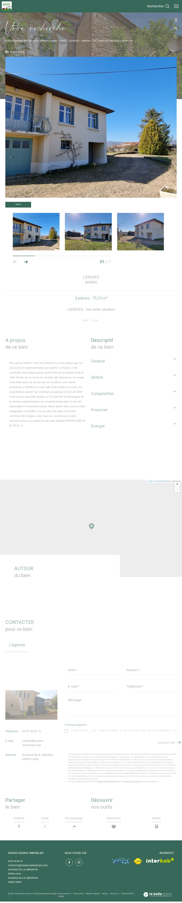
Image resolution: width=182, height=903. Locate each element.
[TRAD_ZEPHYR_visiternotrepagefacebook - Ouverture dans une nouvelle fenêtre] (68, 863)
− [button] (177, 490)
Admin (105, 895)
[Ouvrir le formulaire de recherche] (158, 6)
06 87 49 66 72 (31, 731)
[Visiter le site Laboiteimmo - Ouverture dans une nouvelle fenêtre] (157, 896)
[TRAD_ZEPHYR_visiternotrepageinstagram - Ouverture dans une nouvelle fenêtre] (78, 863)
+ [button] (177, 484)
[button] (25, 262)
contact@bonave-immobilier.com (27, 866)
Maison (86, 40)
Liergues (74, 40)
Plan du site (78, 895)
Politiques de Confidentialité (108, 781)
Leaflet (150, 481)
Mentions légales (93, 895)
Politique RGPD (127, 895)
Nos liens (115, 895)
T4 (95, 40)
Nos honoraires (64, 895)
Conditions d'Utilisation (132, 781)
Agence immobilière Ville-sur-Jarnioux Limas (31, 40)
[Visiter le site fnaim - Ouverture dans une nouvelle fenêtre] (138, 862)
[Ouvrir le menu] (176, 6)
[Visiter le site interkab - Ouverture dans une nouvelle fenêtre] (160, 861)
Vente (63, 40)
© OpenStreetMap (162, 481)
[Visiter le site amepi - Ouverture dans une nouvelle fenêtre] (120, 862)
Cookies (61, 898)
